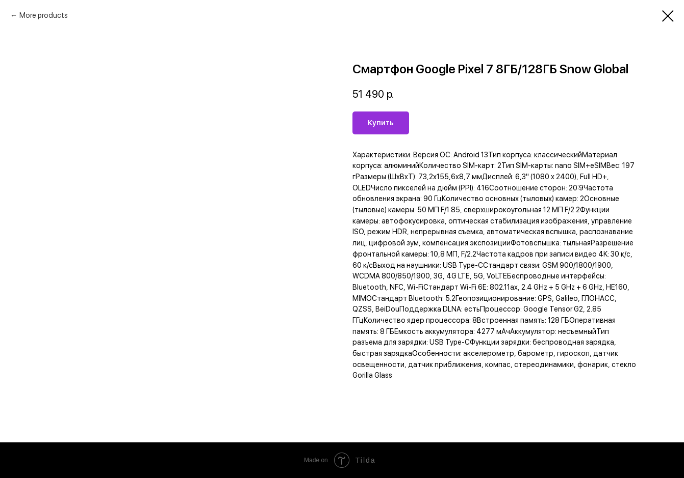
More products (43, 15)
